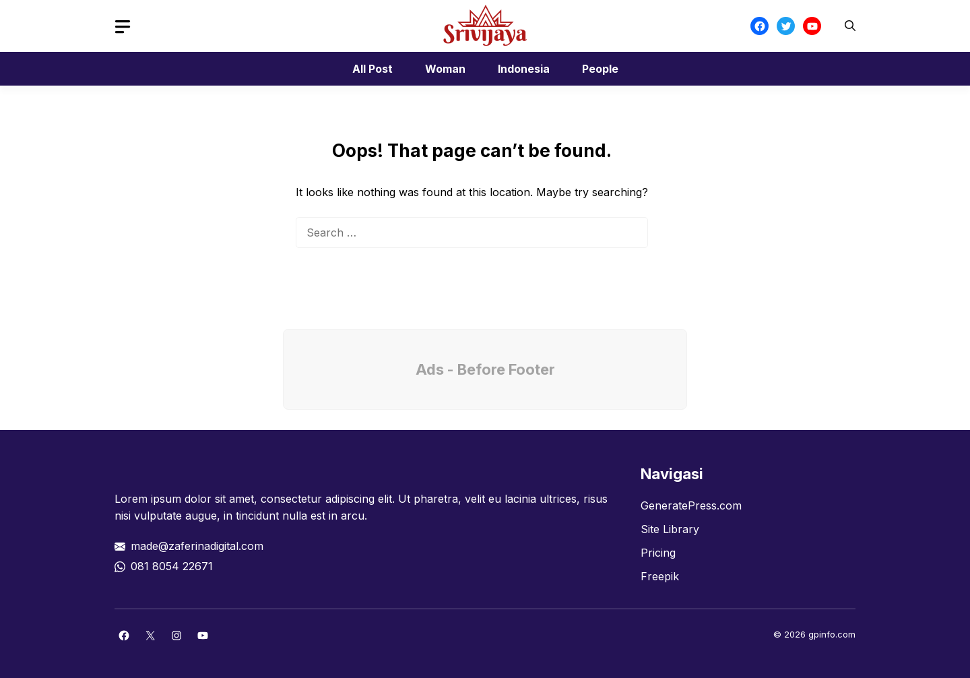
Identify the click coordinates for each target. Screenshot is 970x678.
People (600, 68)
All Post (372, 68)
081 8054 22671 (172, 566)
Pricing (658, 552)
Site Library (670, 529)
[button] (850, 26)
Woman (445, 68)
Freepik (660, 576)
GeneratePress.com (691, 505)
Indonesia (524, 68)
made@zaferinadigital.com (197, 546)
